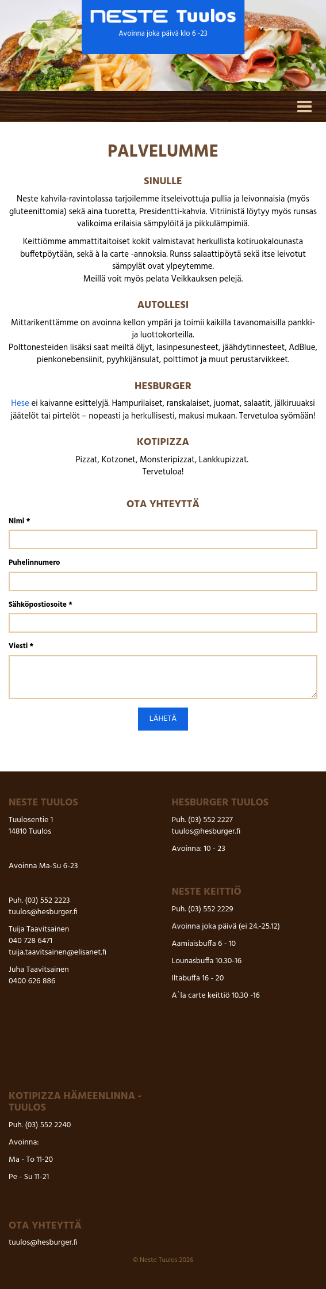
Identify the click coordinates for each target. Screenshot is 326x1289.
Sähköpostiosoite (40, 605)
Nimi (19, 521)
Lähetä (163, 718)
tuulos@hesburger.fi (43, 912)
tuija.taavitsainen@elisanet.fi (57, 952)
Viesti (21, 646)
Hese (20, 403)
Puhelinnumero (34, 563)
